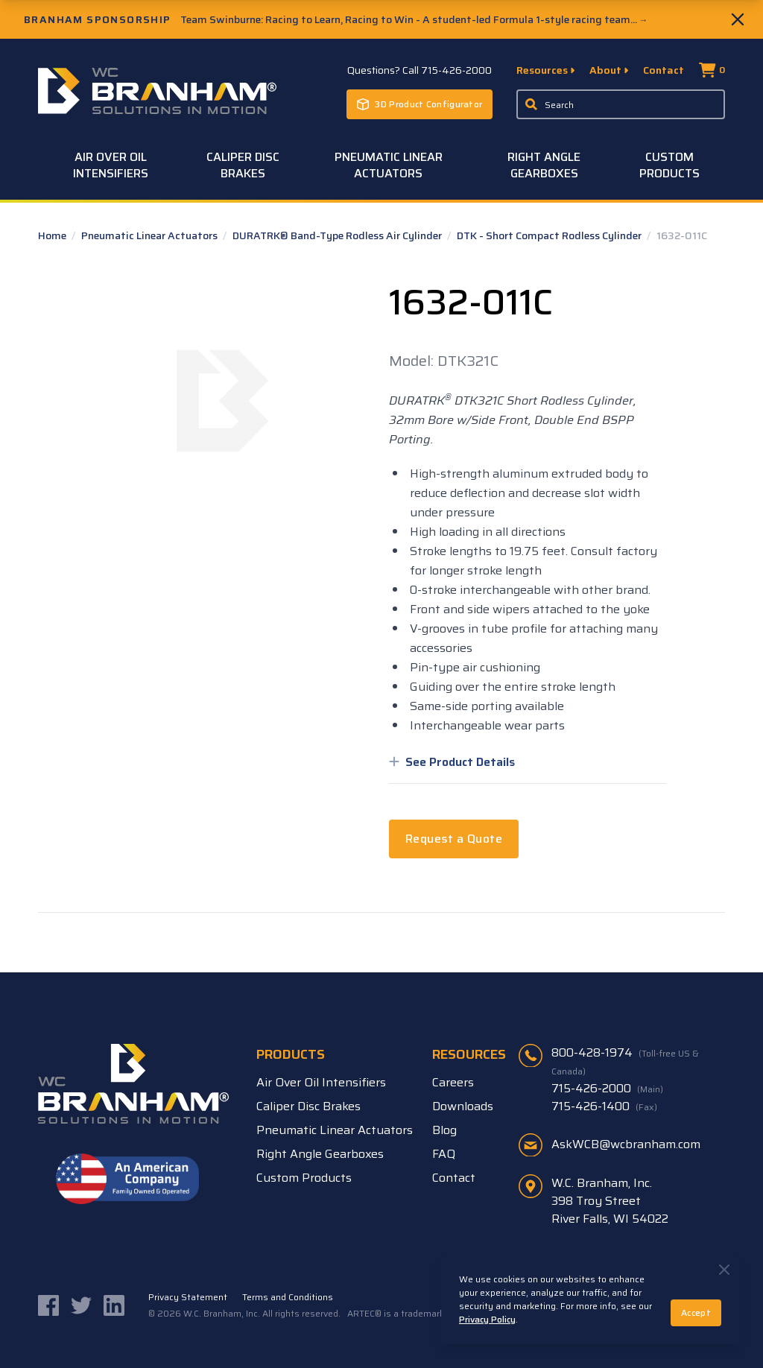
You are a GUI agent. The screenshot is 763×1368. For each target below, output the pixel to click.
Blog (444, 1130)
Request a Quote (453, 838)
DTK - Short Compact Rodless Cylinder (550, 235)
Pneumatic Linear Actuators (389, 165)
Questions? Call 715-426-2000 (419, 70)
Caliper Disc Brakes (242, 165)
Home (53, 235)
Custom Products (669, 165)
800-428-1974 (625, 1061)
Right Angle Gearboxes (543, 165)
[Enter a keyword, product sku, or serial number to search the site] (620, 104)
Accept (696, 1312)
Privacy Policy (487, 1319)
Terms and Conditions (287, 1297)
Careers (453, 1082)
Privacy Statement (187, 1297)
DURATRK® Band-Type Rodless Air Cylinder (338, 235)
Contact (663, 70)
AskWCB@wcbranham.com (625, 1144)
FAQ (443, 1153)
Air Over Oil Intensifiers (110, 165)
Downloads (462, 1106)
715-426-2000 (607, 1089)
